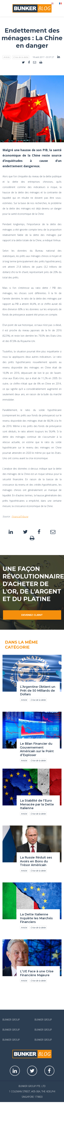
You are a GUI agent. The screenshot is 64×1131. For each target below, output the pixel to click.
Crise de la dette (20, 57)
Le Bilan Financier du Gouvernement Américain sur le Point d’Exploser (37, 749)
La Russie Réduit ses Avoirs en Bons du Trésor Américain (36, 861)
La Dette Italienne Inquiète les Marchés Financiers (36, 918)
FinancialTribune (20, 516)
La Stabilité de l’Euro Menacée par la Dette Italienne (37, 804)
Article (6, 57)
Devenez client (32, 614)
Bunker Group (11, 1019)
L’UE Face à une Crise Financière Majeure (37, 973)
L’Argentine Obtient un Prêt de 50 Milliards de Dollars (37, 690)
